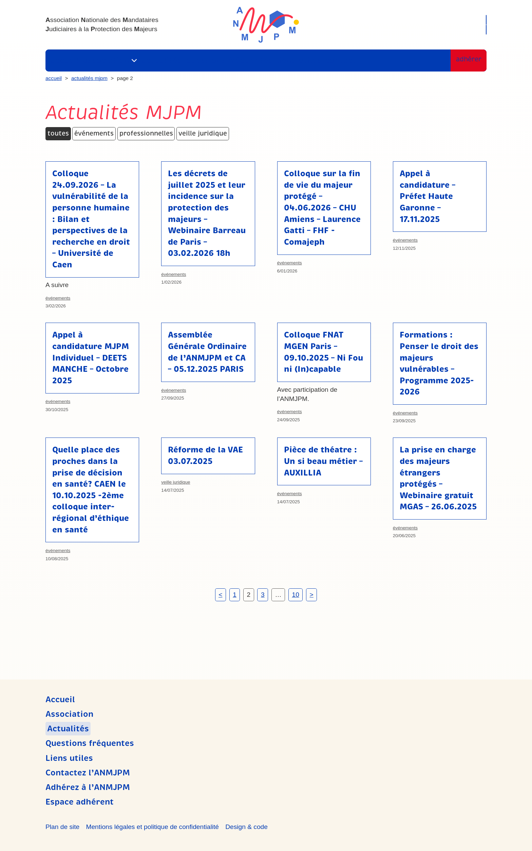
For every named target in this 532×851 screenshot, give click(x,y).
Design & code (246, 826)
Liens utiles (272, 60)
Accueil (64, 60)
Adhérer (466, 60)
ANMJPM (266, 24)
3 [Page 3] (263, 594)
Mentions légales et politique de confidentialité (152, 826)
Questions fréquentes (212, 60)
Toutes (58, 133)
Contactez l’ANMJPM (87, 773)
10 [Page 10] (295, 594)
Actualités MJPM (89, 78)
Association (102, 60)
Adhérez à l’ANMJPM (87, 787)
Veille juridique (202, 133)
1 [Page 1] (234, 594)
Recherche (459, 18)
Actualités (153, 60)
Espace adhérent (449, 30)
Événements (94, 133)
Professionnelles (146, 133)
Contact (311, 60)
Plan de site (62, 826)
